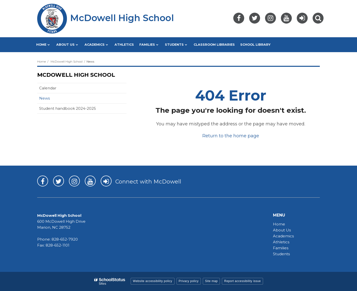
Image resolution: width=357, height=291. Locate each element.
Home (41, 61)
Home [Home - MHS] (279, 224)
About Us (282, 230)
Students (281, 254)
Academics (283, 236)
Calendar (47, 88)
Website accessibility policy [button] (152, 281)
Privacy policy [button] (189, 281)
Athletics (281, 242)
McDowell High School (67, 61)
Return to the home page (230, 136)
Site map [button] (211, 281)
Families (280, 248)
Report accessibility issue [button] (242, 281)
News (44, 98)
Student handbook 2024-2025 (67, 108)
